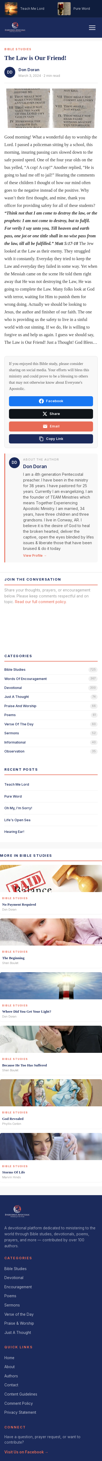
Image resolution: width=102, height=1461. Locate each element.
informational (15, 742)
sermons (11, 733)
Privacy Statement (20, 1412)
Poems (10, 1296)
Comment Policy (18, 1403)
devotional (13, 688)
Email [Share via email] (51, 426)
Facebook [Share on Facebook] (51, 401)
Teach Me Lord (16, 784)
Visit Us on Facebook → (26, 1452)
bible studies (15, 669)
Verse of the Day (19, 1314)
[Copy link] (51, 438)
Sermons (12, 1305)
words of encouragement (25, 679)
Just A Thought (17, 1332)
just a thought (16, 697)
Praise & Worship (19, 1323)
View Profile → (35, 555)
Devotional (13, 1278)
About (9, 1367)
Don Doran (28, 69)
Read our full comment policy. (41, 602)
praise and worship (20, 706)
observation (14, 751)
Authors (11, 1376)
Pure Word (13, 796)
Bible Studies (15, 1269)
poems (10, 715)
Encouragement (18, 1287)
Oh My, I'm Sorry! (18, 808)
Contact (11, 1385)
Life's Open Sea (17, 820)
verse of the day (18, 724)
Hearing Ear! (14, 832)
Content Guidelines (20, 1394)
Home (9, 1358)
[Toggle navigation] (92, 27)
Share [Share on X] (51, 413)
